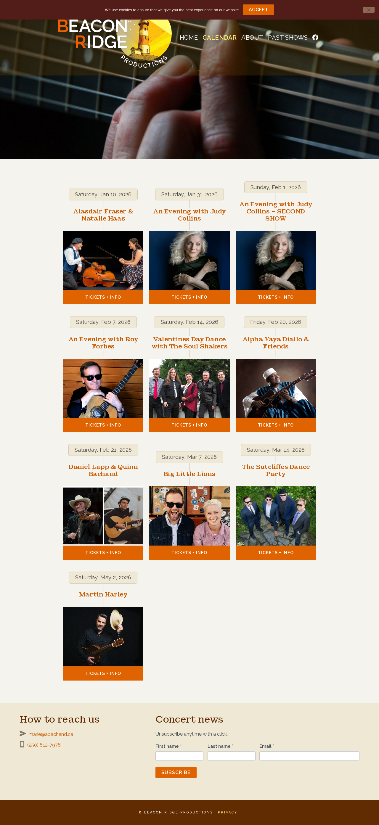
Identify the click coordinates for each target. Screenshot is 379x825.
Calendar (220, 37)
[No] (369, 10)
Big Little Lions (190, 474)
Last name (220, 746)
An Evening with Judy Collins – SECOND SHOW (275, 211)
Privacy (227, 812)
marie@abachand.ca (51, 734)
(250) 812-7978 (44, 745)
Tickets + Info (103, 297)
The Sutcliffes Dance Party (276, 470)
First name (168, 746)
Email (266, 746)
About (252, 37)
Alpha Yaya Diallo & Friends (276, 342)
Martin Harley (103, 594)
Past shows (288, 37)
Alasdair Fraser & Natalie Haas (103, 215)
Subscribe (176, 772)
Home (189, 37)
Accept (258, 9)
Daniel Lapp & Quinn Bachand (103, 470)
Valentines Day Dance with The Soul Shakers (190, 342)
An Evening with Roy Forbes (103, 342)
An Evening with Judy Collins (189, 215)
